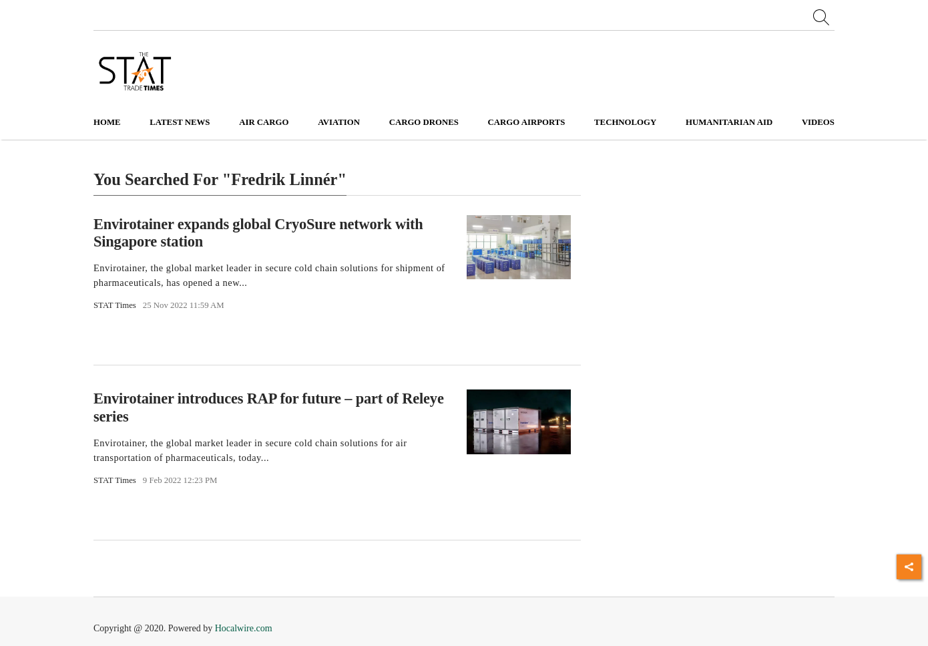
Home (107, 122)
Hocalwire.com (243, 628)
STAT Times (114, 305)
